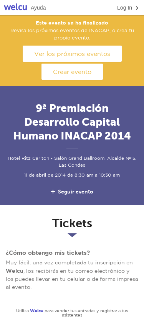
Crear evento (72, 71)
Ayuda (38, 8)
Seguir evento (71, 192)
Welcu (15, 8)
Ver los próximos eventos (72, 53)
